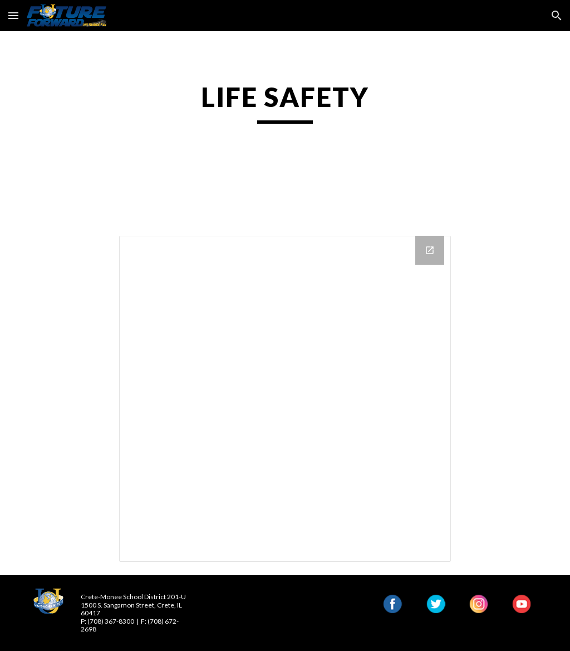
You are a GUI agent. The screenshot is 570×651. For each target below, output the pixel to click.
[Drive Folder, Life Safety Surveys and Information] (284, 399)
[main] (284, 102)
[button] (13, 15)
